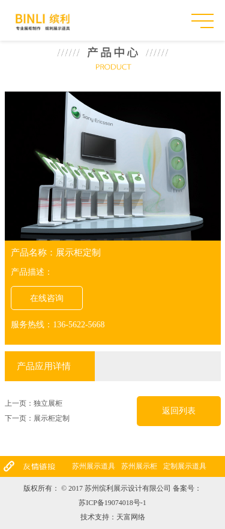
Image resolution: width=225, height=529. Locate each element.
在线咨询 (47, 298)
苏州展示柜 (139, 466)
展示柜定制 (52, 418)
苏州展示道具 (93, 466)
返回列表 (179, 410)
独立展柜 (48, 403)
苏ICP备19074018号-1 (112, 502)
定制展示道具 (184, 466)
